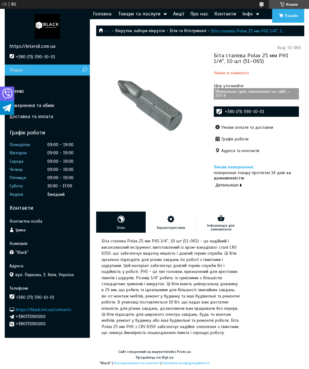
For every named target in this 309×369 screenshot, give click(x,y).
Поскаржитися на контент (137, 363)
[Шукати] (84, 70)
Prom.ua (184, 351)
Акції (178, 14)
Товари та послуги (139, 14)
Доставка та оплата (31, 116)
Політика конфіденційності (186, 363)
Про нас (199, 14)
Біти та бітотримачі (188, 30)
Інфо (247, 14)
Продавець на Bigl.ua (154, 357)
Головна (102, 14)
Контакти (225, 14)
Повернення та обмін (31, 105)
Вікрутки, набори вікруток (140, 30)
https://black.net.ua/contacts (43, 309)
